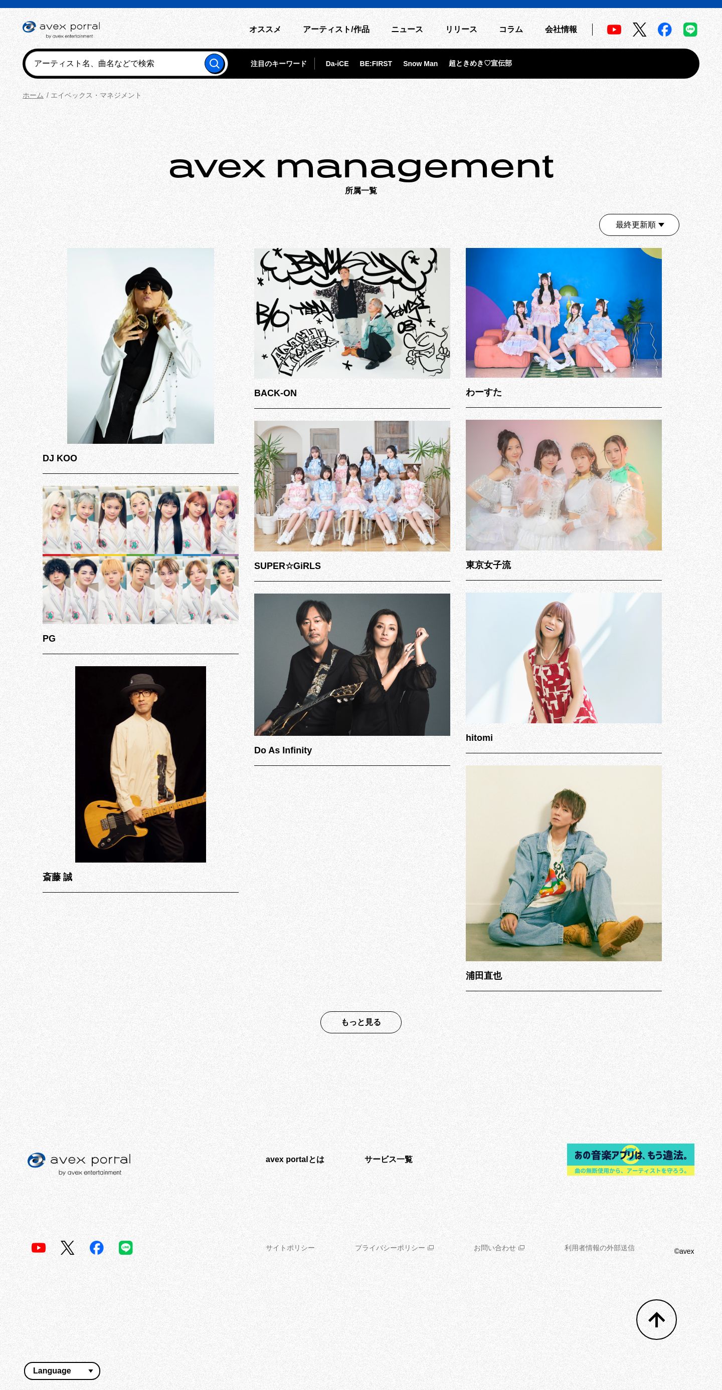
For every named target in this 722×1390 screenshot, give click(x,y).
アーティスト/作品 (336, 29)
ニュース (407, 29)
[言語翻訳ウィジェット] (62, 1371)
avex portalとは (295, 1159)
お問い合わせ (499, 1248)
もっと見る (361, 1022)
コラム (511, 29)
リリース (461, 29)
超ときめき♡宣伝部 (480, 63)
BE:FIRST (376, 64)
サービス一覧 (389, 1159)
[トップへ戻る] (656, 1319)
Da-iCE (337, 64)
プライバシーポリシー (394, 1248)
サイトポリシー (290, 1248)
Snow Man (420, 64)
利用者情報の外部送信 (600, 1248)
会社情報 (561, 29)
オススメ (265, 29)
